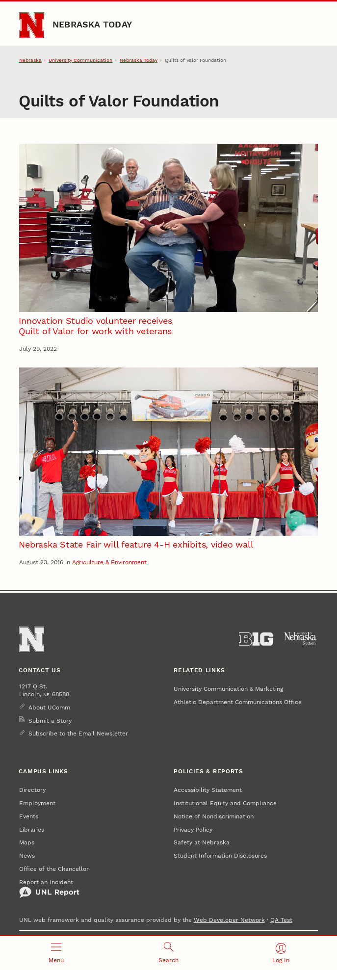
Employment (37, 803)
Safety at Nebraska (202, 842)
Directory (32, 789)
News (27, 855)
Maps (26, 842)
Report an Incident (49, 889)
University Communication (80, 60)
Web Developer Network (229, 920)
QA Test (281, 920)
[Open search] (168, 953)
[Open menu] (56, 953)
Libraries (31, 829)
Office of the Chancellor (54, 868)
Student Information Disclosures (220, 855)
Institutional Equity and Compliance (225, 803)
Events (28, 816)
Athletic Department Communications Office (238, 702)
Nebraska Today (92, 24)
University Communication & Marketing (228, 688)
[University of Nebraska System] (301, 639)
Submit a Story (50, 720)
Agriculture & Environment (109, 562)
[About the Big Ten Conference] (256, 639)
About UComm (49, 707)
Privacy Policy (193, 829)
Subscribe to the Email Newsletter (78, 733)
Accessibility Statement (208, 789)
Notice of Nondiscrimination (214, 816)
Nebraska (30, 60)
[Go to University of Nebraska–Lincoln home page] (32, 25)
